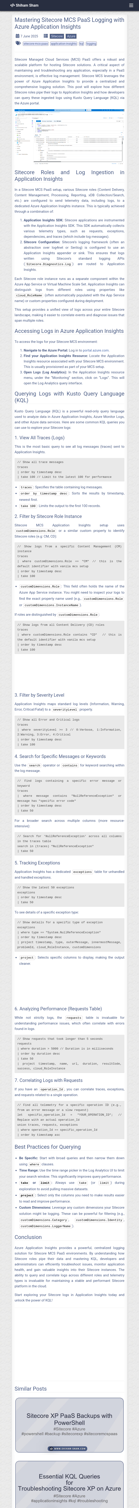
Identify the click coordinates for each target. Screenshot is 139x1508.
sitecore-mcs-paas (35, 43)
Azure (71, 36)
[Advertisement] (69, 672)
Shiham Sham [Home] (24, 5)
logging (91, 43)
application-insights (64, 43)
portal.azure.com (96, 350)
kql (81, 43)
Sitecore (57, 36)
